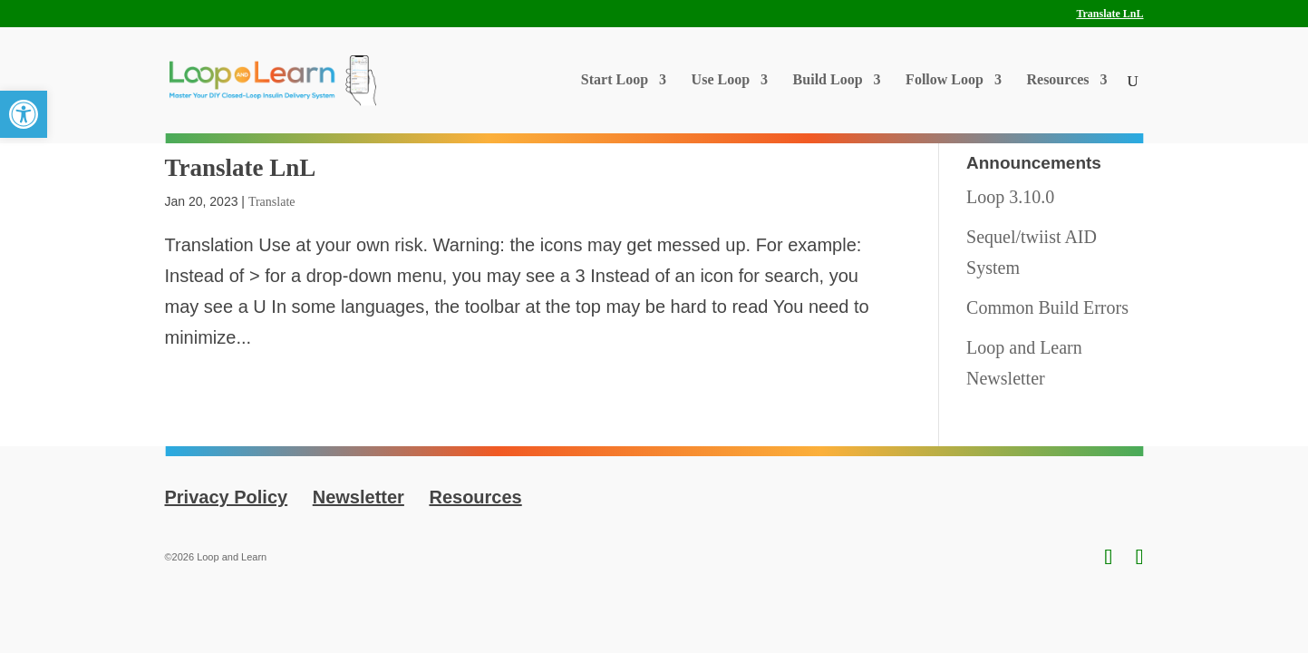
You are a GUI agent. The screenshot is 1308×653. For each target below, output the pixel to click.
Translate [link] (272, 202)
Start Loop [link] (614, 80)
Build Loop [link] (828, 80)
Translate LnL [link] (1109, 14)
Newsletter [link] (358, 497)
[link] (23, 114)
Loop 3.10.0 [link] (1010, 197)
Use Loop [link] (721, 80)
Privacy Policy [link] (226, 497)
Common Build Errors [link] (1047, 307)
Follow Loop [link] (944, 80)
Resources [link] (1057, 80)
